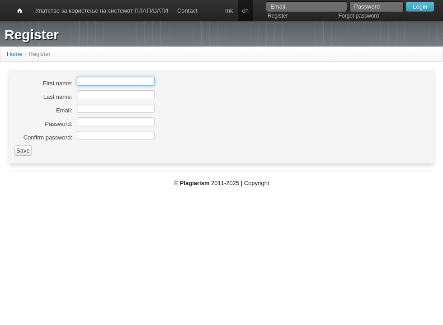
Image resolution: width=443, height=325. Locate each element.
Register (278, 16)
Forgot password (359, 16)
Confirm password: (48, 137)
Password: (58, 124)
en (245, 10)
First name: (57, 83)
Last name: (57, 96)
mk (229, 10)
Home (15, 54)
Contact (187, 10)
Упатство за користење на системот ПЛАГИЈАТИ (101, 10)
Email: (64, 110)
